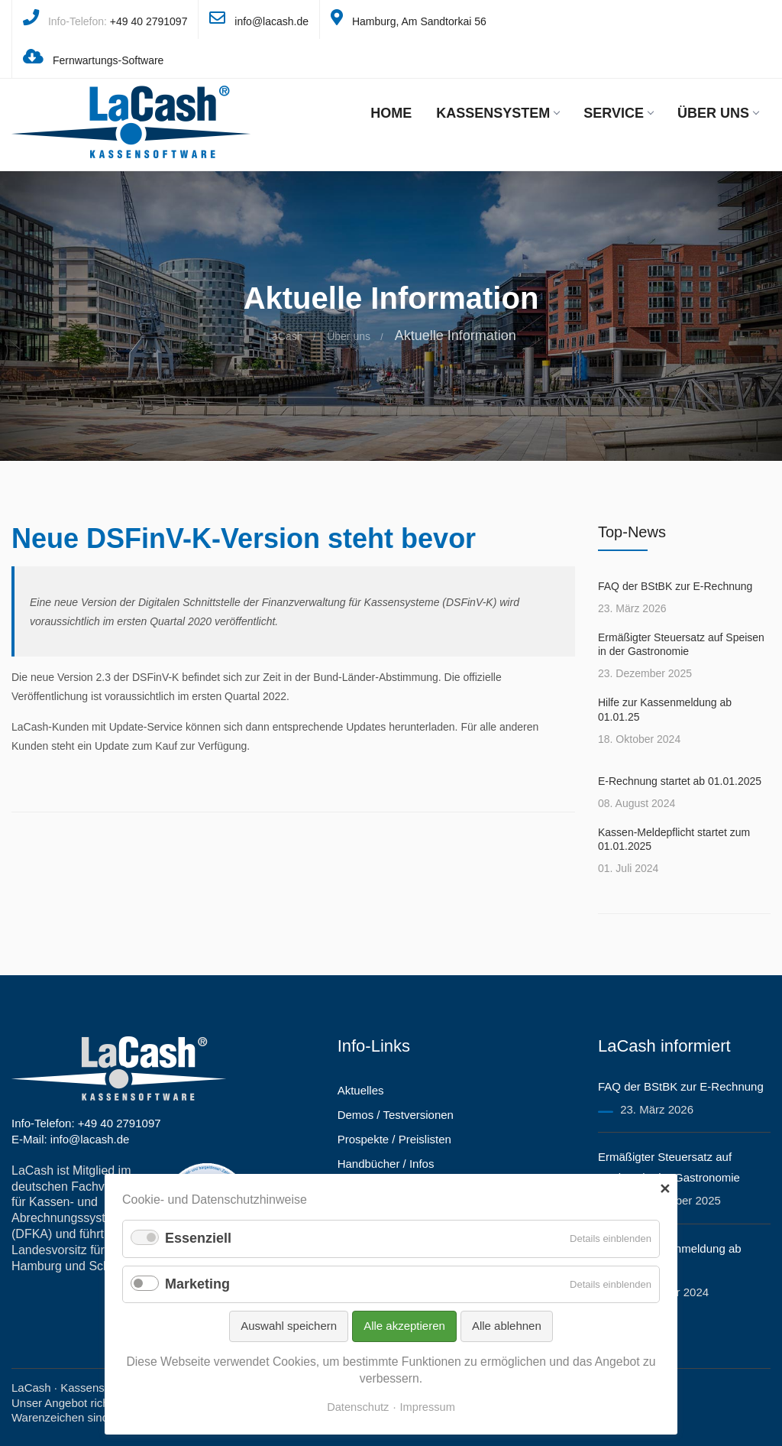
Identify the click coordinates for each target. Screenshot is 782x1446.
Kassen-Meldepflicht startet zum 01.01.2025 (674, 839)
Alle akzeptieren (404, 1325)
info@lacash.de (271, 21)
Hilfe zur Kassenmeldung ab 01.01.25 (665, 709)
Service (618, 113)
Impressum (427, 1407)
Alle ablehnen (506, 1325)
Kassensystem (497, 113)
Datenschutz (358, 1407)
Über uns (717, 113)
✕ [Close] (665, 1189)
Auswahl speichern (289, 1325)
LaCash (284, 336)
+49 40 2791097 (149, 21)
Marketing (197, 1284)
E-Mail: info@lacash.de (70, 1139)
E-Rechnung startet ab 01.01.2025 (679, 781)
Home (391, 113)
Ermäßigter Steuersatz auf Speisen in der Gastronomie (681, 644)
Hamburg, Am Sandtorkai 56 (419, 21)
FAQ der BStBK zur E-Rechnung (675, 586)
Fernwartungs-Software (108, 60)
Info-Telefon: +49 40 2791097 (86, 1123)
